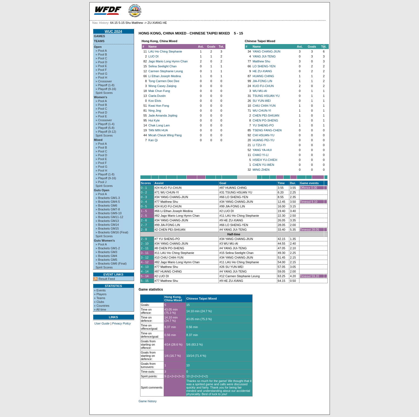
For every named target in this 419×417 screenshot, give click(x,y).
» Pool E (101, 66)
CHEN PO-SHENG (265, 120)
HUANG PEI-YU (263, 140)
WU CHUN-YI (262, 110)
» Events (100, 290)
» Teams (99, 298)
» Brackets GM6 (106, 205)
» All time (100, 309)
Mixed (98, 139)
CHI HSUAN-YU (263, 135)
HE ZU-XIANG (262, 71)
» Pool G (101, 73)
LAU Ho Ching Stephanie (165, 51)
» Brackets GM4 (106, 255)
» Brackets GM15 (107, 228)
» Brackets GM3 (106, 252)
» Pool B (101, 54)
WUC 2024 (113, 31)
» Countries (101, 305)
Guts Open (101, 190)
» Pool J (101, 182)
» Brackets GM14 (107, 224)
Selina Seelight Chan (162, 66)
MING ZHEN (261, 169)
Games (99, 36)
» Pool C (101, 58)
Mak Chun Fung (159, 90)
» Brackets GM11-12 (109, 217)
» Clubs (99, 301)
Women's (100, 97)
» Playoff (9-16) (106, 89)
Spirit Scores (104, 92)
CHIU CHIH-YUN (264, 105)
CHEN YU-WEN (263, 164)
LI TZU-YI (259, 145)
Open (98, 46)
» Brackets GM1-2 (108, 248)
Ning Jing (154, 110)
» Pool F (101, 69)
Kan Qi (153, 140)
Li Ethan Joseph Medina (164, 76)
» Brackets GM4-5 (108, 201)
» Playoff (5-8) (105, 127)
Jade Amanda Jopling (162, 115)
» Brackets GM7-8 (108, 209)
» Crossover (104, 81)
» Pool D (101, 62)
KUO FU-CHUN (263, 86)
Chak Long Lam (159, 125)
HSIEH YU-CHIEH (265, 159)
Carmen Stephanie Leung (165, 71)
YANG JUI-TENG (264, 56)
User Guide (102, 323)
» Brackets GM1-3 (108, 197)
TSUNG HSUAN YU (266, 95)
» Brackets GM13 (107, 220)
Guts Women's (104, 240)
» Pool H (101, 77)
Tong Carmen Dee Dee (163, 81)
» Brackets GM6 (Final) (111, 263)
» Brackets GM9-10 (109, 213)
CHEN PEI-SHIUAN (266, 115)
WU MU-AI (260, 90)
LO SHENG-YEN (264, 66)
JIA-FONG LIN (262, 81)
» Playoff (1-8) (105, 85)
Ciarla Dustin (157, 95)
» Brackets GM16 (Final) (112, 232)
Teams (99, 41)
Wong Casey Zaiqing (162, 86)
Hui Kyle (154, 120)
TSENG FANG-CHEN (267, 130)
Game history (148, 401)
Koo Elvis (154, 100)
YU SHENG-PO (263, 125)
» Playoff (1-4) (105, 124)
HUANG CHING (263, 76)
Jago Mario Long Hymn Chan (168, 61)
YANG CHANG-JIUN (266, 51)
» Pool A (101, 50)
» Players (100, 294)
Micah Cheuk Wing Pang (165, 135)
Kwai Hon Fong (158, 105)
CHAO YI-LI (260, 155)
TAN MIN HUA (158, 130)
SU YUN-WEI (262, 100)
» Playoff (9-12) (106, 131)
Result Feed (107, 278)
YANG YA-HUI (262, 150)
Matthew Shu (261, 61)
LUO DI (153, 56)
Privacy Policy (121, 323)
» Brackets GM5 (106, 259)
